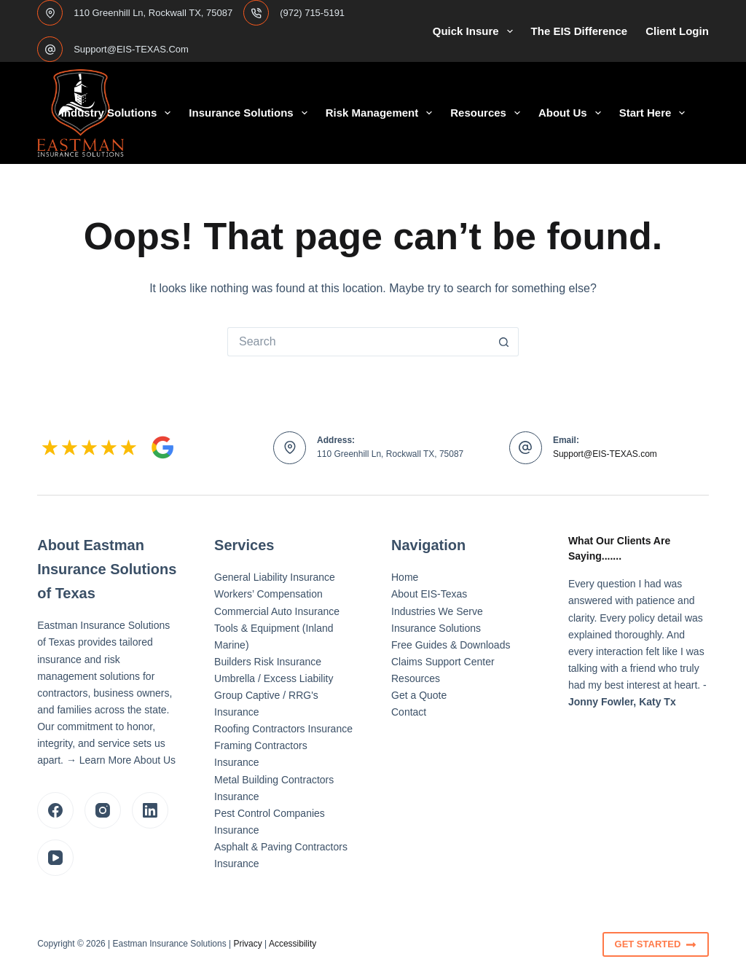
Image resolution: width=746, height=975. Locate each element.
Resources (488, 113)
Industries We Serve (437, 611)
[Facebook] (55, 810)
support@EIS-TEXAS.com (131, 49)
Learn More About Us (127, 760)
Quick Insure (476, 31)
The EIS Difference (579, 31)
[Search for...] (358, 341)
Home (404, 577)
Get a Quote (419, 695)
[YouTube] (55, 857)
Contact (408, 712)
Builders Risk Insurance (267, 661)
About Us (572, 113)
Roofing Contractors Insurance (283, 729)
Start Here (655, 113)
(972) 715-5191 (312, 12)
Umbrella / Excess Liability (273, 678)
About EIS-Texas (429, 594)
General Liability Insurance (274, 577)
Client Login (677, 31)
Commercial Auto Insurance (276, 611)
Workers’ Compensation (268, 594)
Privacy (247, 944)
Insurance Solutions (251, 113)
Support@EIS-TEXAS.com (605, 454)
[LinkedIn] (150, 810)
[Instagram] (103, 810)
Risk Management (382, 113)
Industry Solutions (119, 113)
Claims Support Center (443, 661)
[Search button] (504, 341)
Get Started (655, 944)
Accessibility (292, 944)
